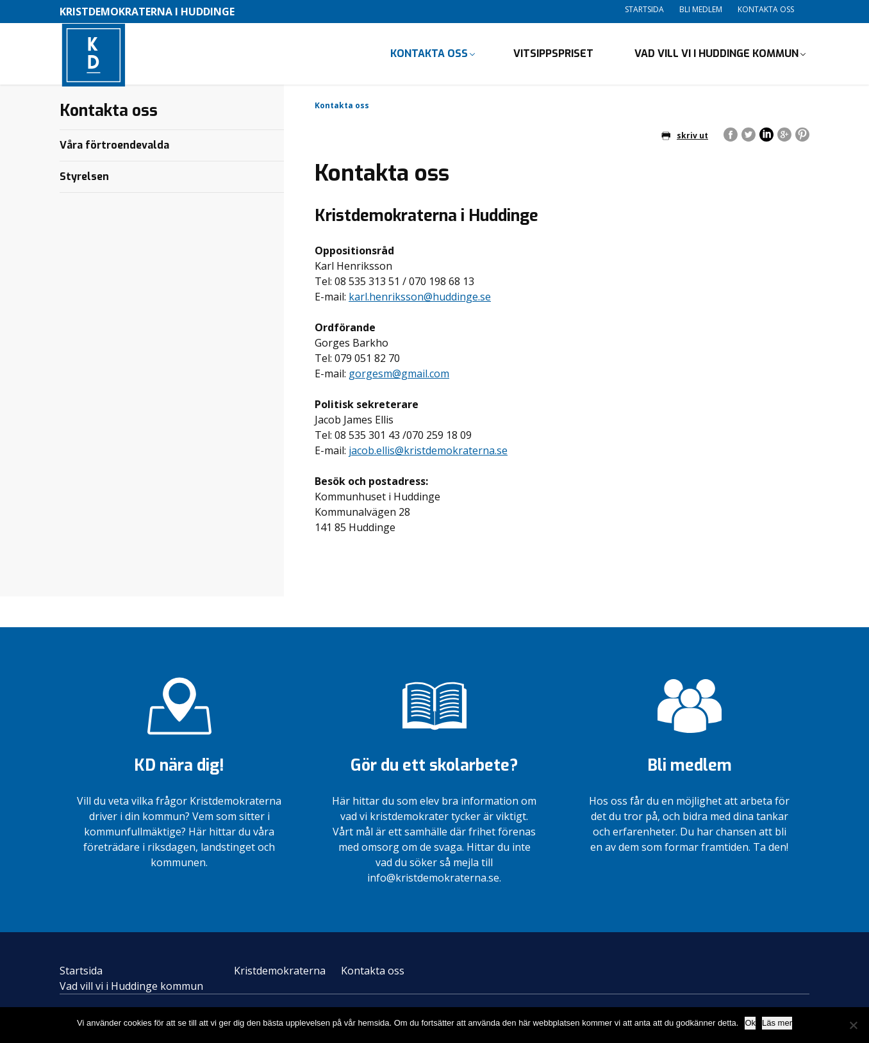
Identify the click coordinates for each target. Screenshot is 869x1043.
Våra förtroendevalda (114, 147)
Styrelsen (84, 179)
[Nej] (853, 1025)
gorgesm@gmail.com (399, 377)
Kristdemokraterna (280, 973)
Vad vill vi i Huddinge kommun (716, 55)
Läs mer (777, 1023)
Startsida (644, 9)
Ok (750, 1023)
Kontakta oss (766, 9)
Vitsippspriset (553, 55)
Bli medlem (700, 9)
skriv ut (684, 138)
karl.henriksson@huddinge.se (420, 300)
